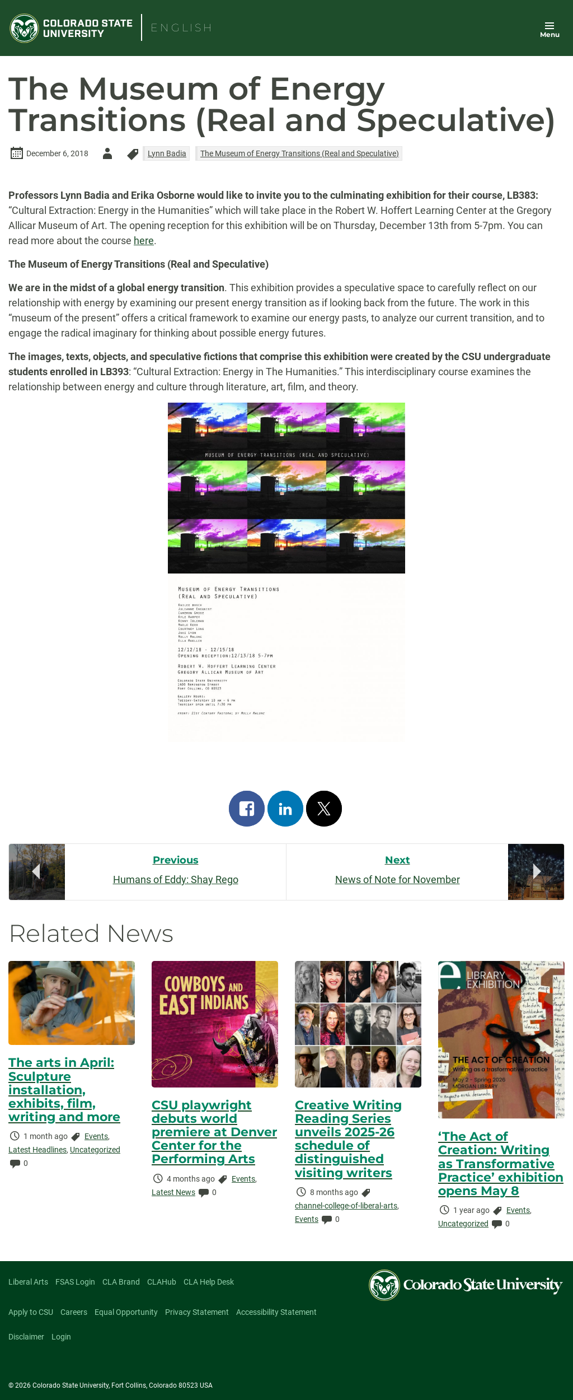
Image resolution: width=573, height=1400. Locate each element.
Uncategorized (95, 1149)
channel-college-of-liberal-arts (346, 1205)
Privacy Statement (197, 1312)
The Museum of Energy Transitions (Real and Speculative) (299, 153)
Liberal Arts (28, 1281)
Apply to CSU (30, 1312)
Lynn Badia (167, 153)
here (144, 240)
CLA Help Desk (209, 1281)
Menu (550, 34)
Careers (73, 1312)
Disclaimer (26, 1336)
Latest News (173, 1192)
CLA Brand (121, 1281)
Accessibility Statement (276, 1312)
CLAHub (161, 1281)
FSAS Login (75, 1281)
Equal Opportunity (126, 1312)
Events (96, 1136)
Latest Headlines (37, 1149)
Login (61, 1336)
